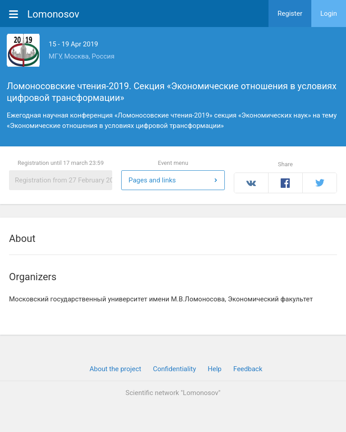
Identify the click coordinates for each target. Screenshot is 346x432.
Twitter (320, 183)
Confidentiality (174, 369)
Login (328, 13)
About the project (115, 369)
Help (215, 369)
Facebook (285, 183)
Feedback (248, 369)
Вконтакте (251, 183)
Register (290, 13)
